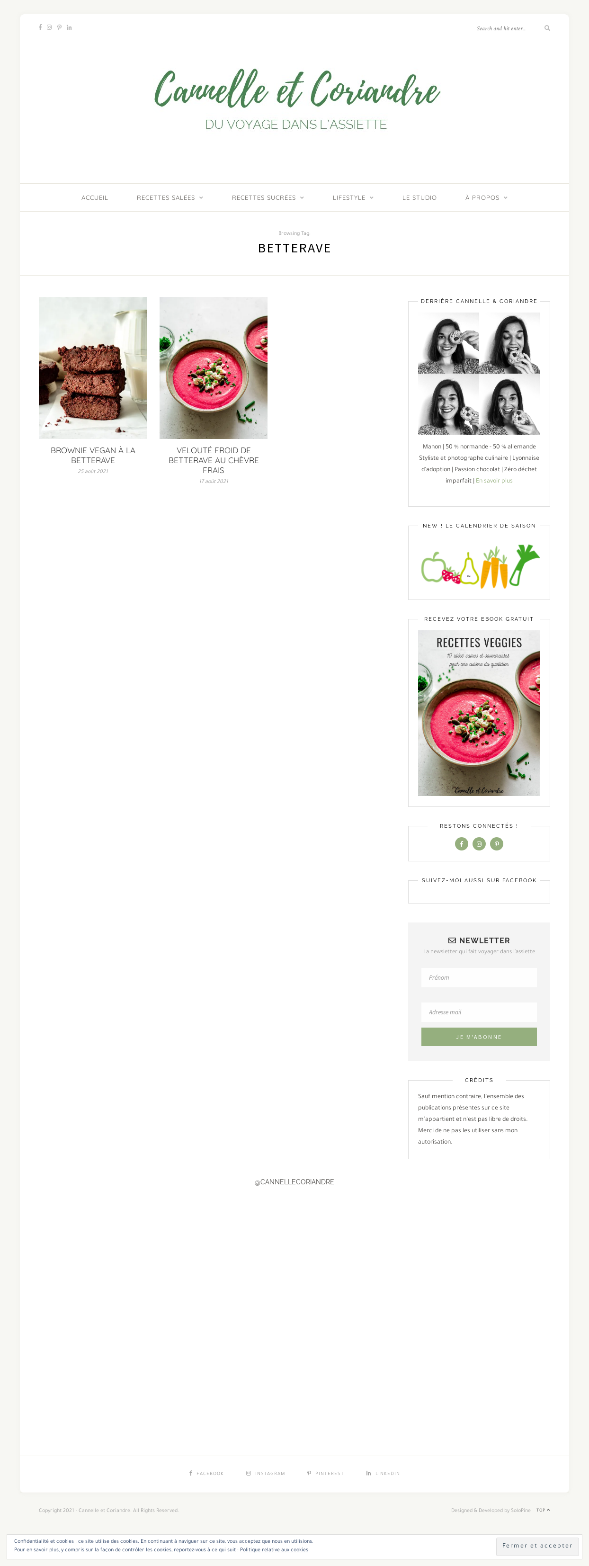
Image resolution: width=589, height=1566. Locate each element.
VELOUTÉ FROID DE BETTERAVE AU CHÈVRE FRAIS (214, 460)
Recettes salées (166, 197)
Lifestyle (349, 197)
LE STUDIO (419, 197)
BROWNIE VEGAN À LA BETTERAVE (93, 455)
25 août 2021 (93, 472)
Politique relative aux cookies (274, 1550)
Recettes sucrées (264, 197)
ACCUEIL (94, 197)
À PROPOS (482, 197)
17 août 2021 (213, 482)
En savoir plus (494, 481)
